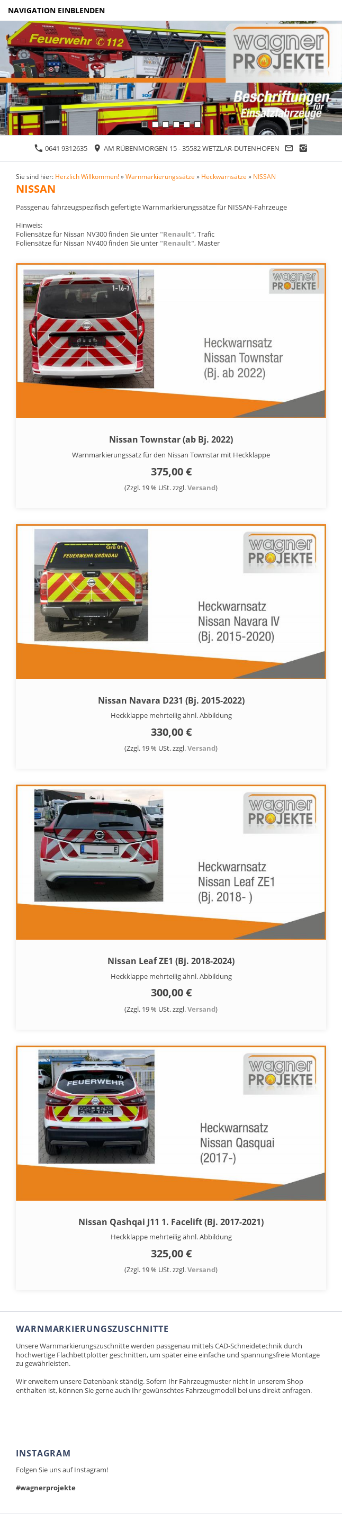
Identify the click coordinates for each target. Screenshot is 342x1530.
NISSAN (264, 176)
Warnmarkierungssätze (160, 176)
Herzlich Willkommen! (87, 176)
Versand (201, 487)
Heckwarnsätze (224, 176)
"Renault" (177, 234)
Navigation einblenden (56, 10)
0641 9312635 (60, 148)
